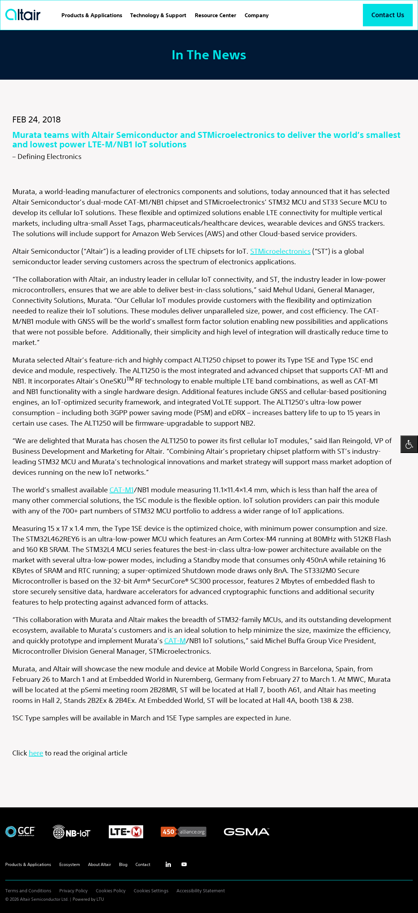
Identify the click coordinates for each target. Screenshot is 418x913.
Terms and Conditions (28, 891)
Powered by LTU (88, 899)
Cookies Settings (151, 891)
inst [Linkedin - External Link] (168, 864)
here (36, 753)
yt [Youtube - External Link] (184, 864)
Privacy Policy (73, 891)
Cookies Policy (111, 891)
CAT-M (175, 641)
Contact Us (387, 15)
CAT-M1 (122, 490)
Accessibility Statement (201, 891)
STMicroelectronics (280, 251)
